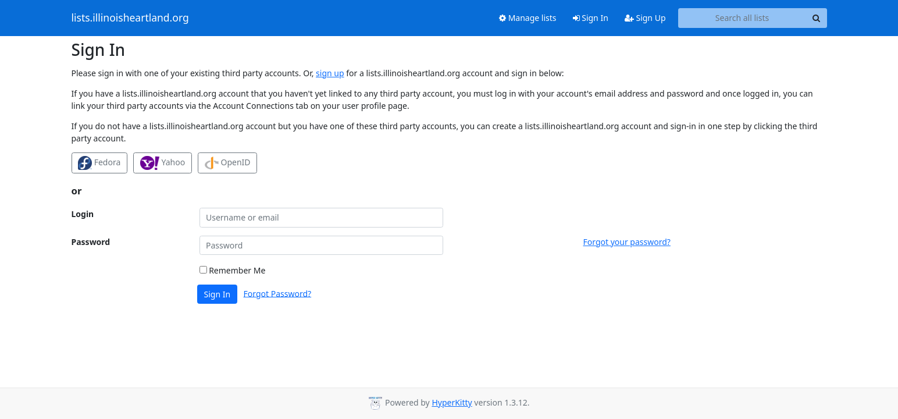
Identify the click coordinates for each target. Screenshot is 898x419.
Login (83, 213)
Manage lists (528, 17)
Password (91, 241)
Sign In (590, 17)
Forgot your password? (627, 241)
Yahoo (162, 163)
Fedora (99, 163)
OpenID (228, 163)
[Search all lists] (742, 18)
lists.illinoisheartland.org (130, 18)
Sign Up (645, 17)
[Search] (816, 18)
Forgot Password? (278, 293)
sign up (330, 73)
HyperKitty (452, 402)
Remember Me (232, 270)
